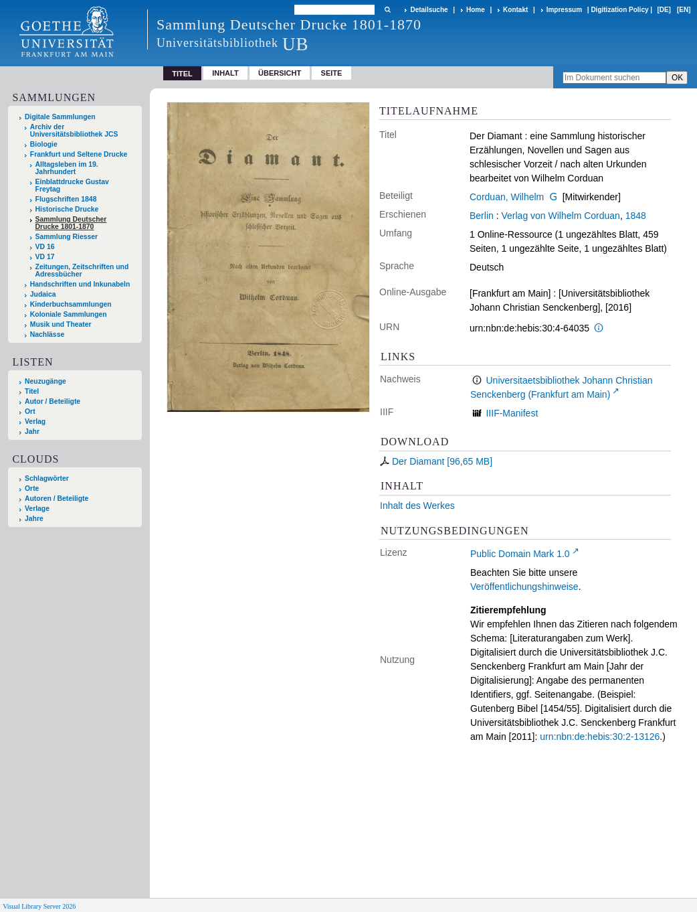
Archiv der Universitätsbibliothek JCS (74, 130)
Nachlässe (47, 334)
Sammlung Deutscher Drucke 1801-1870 (71, 223)
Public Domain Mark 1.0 (520, 553)
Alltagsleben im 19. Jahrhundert (66, 168)
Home (475, 9)
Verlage (37, 508)
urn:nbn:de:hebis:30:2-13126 (600, 736)
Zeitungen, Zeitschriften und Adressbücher (82, 270)
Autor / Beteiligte (52, 401)
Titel (32, 391)
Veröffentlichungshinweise (524, 586)
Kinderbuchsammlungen (71, 304)
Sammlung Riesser (66, 236)
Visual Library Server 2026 (39, 906)
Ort (30, 411)
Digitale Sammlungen (60, 117)
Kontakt (515, 9)
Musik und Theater (61, 324)
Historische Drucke (67, 209)
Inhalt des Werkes (417, 505)
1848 (635, 215)
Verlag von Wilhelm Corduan (560, 215)
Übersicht (279, 73)
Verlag (35, 421)
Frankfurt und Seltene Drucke (79, 154)
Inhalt (225, 73)
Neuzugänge (45, 381)
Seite (331, 73)
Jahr (32, 431)
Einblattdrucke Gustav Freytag (72, 185)
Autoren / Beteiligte (56, 498)
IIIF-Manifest (512, 413)
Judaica (43, 294)
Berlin (482, 215)
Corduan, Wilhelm (507, 197)
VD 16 (45, 246)
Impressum (564, 9)
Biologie (44, 144)
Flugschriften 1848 (66, 199)
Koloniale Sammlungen (68, 314)
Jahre (34, 518)
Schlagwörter (47, 478)
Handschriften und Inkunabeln (80, 284)
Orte (32, 488)
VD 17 (45, 256)
